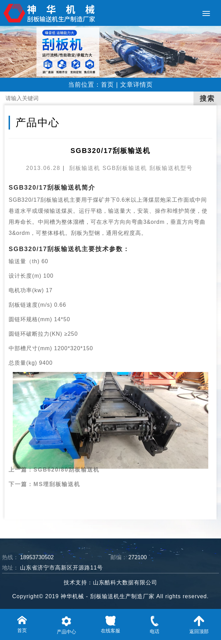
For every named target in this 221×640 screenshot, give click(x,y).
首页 (107, 84)
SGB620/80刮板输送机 (66, 462)
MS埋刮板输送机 (56, 476)
